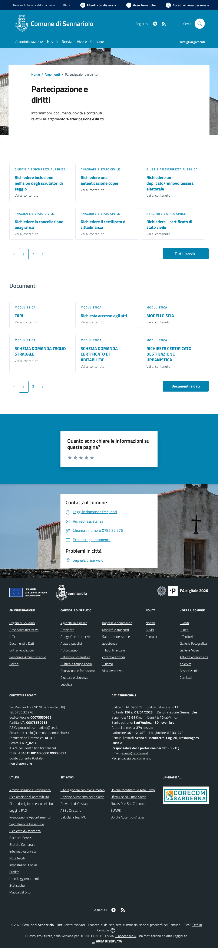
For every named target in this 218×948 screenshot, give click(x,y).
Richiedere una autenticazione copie (99, 180)
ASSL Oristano (70, 810)
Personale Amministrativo (27, 657)
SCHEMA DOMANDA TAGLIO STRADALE (40, 351)
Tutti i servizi (185, 253)
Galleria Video (189, 650)
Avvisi (150, 629)
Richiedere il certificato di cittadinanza (103, 224)
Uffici (12, 636)
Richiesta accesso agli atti (104, 315)
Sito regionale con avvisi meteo (82, 789)
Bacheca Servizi (20, 837)
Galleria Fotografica (193, 643)
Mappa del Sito (19, 892)
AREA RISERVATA (106, 941)
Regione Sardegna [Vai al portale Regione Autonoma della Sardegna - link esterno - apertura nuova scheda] (34, 5)
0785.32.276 (24, 712)
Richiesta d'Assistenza (25, 830)
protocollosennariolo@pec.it (38, 727)
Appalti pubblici (71, 643)
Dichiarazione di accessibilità (29, 796)
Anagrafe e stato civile (100, 169)
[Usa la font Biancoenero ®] (98, 5)
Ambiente (67, 629)
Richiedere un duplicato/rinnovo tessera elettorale (170, 183)
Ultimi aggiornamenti (24, 878)
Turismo (107, 663)
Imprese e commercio (117, 622)
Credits (14, 871)
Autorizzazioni (70, 650)
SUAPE (116, 810)
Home (35, 74)
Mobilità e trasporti (115, 629)
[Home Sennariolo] (56, 23)
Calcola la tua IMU (73, 817)
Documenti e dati (186, 386)
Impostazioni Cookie (23, 864)
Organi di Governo (22, 622)
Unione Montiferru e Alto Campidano (136, 789)
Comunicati (153, 636)
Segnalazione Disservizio (26, 824)
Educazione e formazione (78, 670)
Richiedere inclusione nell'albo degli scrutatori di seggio (39, 183)
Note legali (17, 858)
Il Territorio (187, 636)
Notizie (150, 622)
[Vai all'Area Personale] (187, 5)
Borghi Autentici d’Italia (127, 817)
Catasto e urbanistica (75, 657)
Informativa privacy (23, 851)
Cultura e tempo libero (76, 663)
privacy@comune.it (134, 753)
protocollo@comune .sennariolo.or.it (44, 732)
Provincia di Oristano (74, 803)
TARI (19, 315)
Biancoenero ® (125, 935)
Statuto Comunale (22, 844)
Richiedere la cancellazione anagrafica (39, 224)
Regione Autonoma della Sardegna (85, 796)
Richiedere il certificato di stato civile (169, 224)
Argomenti (52, 74)
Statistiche (17, 885)
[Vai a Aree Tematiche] (141, 5)
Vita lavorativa (112, 670)
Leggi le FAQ (18, 810)
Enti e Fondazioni (21, 650)
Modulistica (25, 307)
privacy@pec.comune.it (134, 758)
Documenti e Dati (21, 643)
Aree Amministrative (24, 629)
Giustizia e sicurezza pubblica (40, 169)
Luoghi (184, 629)
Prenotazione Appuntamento (29, 817)
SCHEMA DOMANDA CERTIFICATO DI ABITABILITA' (99, 354)
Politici (14, 663)
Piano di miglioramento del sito (31, 803)
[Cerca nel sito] (200, 24)
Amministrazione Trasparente (30, 789)
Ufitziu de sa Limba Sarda (128, 796)
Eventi (184, 622)
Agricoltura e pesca (73, 622)
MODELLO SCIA (160, 315)
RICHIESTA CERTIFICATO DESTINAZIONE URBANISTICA (168, 354)
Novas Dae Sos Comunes (128, 803)
